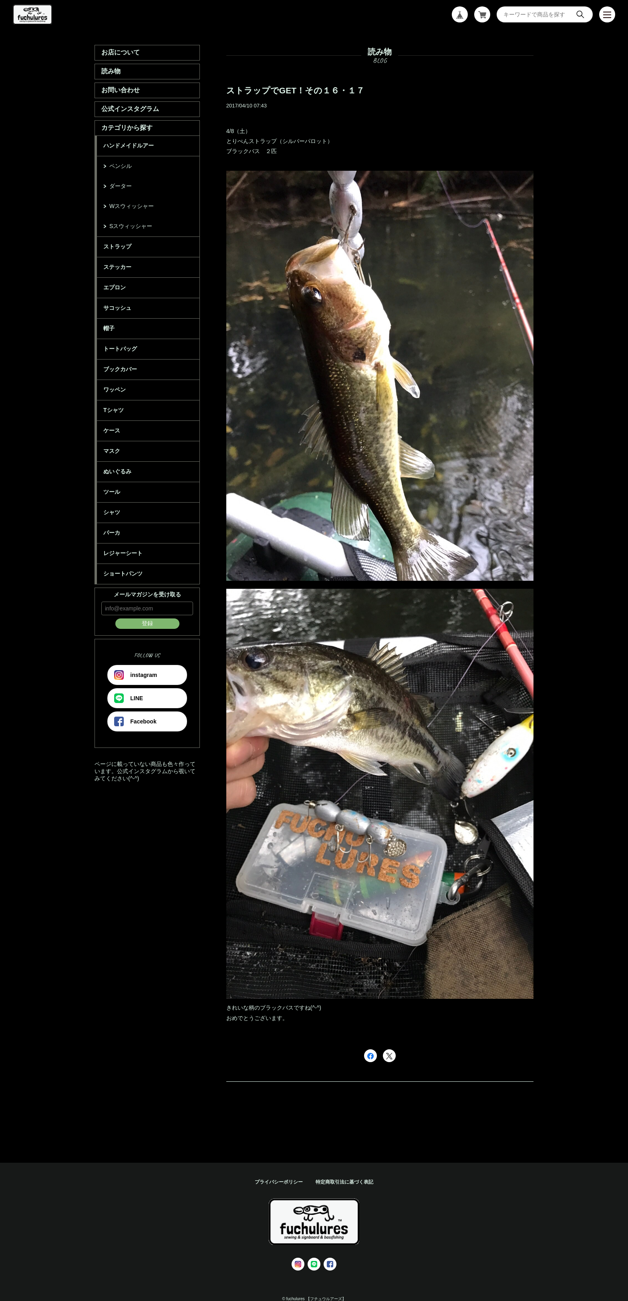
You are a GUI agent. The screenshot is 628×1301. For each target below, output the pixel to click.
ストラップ (117, 246)
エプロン (114, 287)
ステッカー (117, 267)
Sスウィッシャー (130, 226)
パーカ (111, 532)
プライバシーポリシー (279, 1182)
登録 (147, 623)
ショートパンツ (123, 573)
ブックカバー (120, 369)
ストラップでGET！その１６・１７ (295, 90)
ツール (111, 492)
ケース (111, 430)
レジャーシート (123, 553)
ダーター (120, 186)
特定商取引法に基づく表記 (344, 1182)
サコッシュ (117, 308)
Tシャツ (113, 410)
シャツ (111, 512)
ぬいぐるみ (117, 471)
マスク (111, 451)
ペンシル (120, 166)
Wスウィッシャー (131, 206)
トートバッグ (120, 348)
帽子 (109, 328)
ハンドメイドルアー (128, 145)
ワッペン (114, 389)
